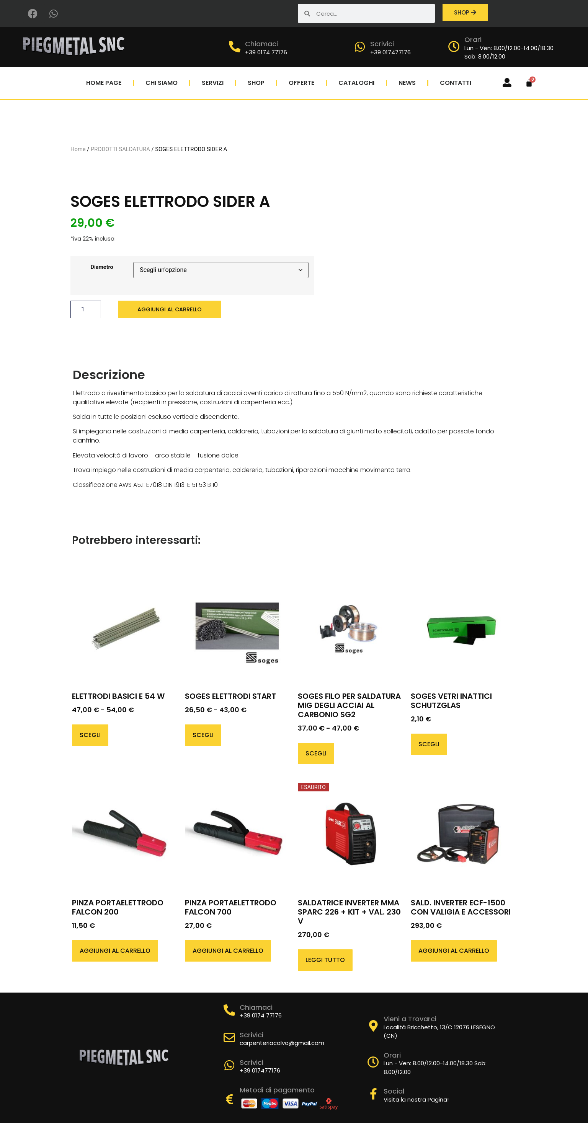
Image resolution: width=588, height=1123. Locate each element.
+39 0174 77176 (266, 52)
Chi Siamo (161, 82)
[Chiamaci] (234, 46)
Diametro (102, 259)
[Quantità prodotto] (85, 301)
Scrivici (382, 44)
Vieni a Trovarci (410, 1002)
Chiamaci (261, 44)
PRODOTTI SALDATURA (120, 140)
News (407, 82)
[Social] (373, 1077)
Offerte (301, 82)
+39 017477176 (390, 52)
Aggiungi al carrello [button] (115, 933)
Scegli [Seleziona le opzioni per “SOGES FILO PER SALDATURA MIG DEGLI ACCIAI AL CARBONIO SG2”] (316, 736)
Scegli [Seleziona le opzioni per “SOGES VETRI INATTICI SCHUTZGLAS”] (428, 727)
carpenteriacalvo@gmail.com (282, 1026)
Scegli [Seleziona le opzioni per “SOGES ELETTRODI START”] (203, 718)
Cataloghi (356, 82)
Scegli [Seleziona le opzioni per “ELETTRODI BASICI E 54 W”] (90, 718)
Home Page (103, 82)
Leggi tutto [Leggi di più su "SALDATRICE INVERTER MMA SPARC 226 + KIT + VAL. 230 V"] (325, 943)
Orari (473, 39)
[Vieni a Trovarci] (373, 1009)
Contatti (455, 82)
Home (78, 140)
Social (394, 1074)
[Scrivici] (360, 46)
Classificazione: (96, 468)
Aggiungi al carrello (172, 300)
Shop (256, 82)
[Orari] (454, 46)
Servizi (213, 82)
